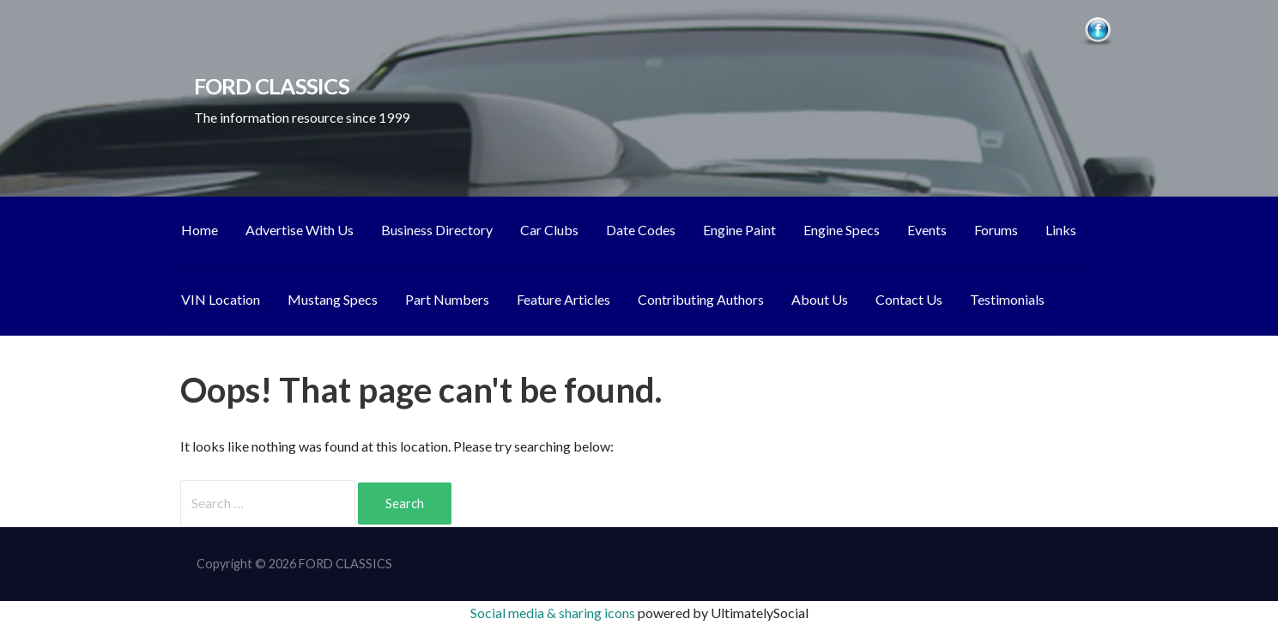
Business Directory (437, 229)
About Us (819, 299)
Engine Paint (739, 229)
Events (927, 229)
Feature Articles (563, 299)
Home (199, 229)
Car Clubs (549, 229)
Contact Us (908, 299)
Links (1060, 229)
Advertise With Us (299, 229)
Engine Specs (841, 229)
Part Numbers (447, 299)
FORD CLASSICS (271, 86)
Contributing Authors (701, 299)
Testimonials (1007, 299)
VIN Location (220, 299)
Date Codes (640, 229)
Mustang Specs (333, 299)
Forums (996, 229)
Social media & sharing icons (554, 612)
